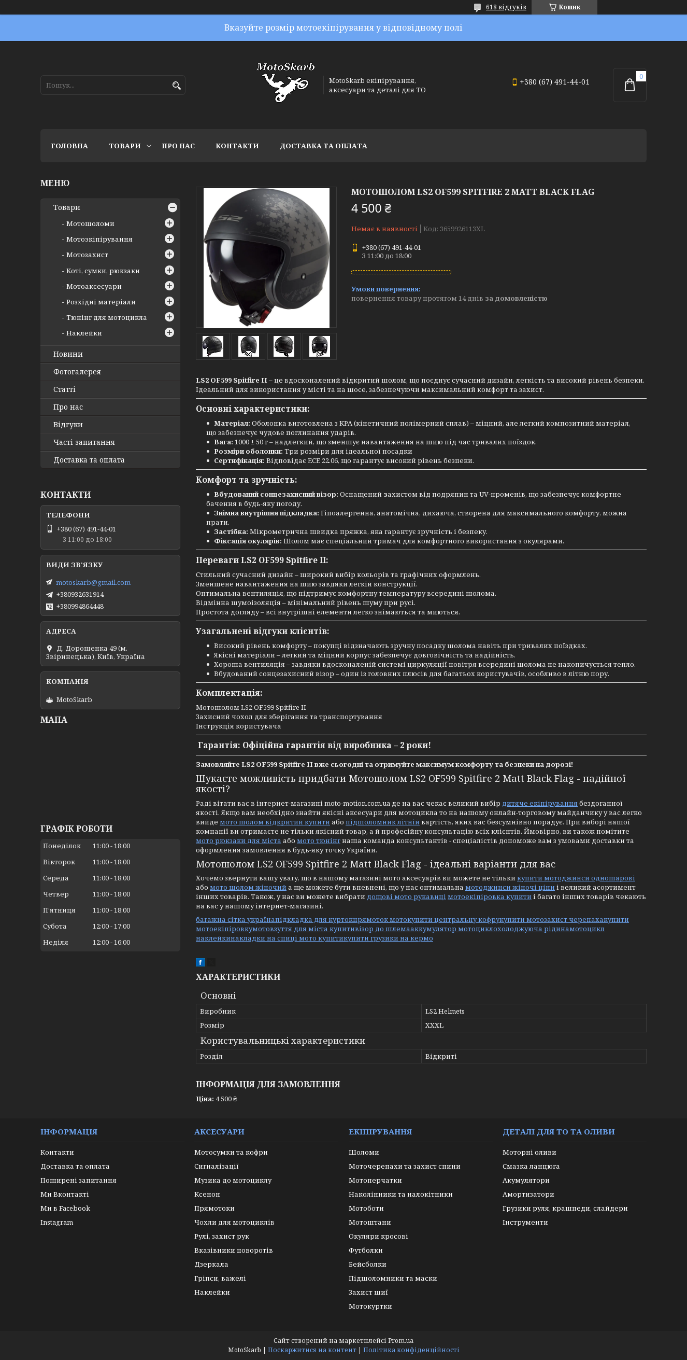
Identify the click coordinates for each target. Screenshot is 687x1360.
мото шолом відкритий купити (275, 821)
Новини (68, 354)
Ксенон (207, 1194)
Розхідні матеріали (101, 301)
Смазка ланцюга (531, 1166)
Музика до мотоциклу (232, 1180)
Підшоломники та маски (393, 1278)
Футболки (366, 1250)
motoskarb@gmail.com (93, 582)
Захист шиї (368, 1292)
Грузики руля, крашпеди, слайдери (565, 1208)
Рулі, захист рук (221, 1236)
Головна (69, 145)
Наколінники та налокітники (401, 1194)
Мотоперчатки (375, 1180)
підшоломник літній (383, 821)
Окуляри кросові (378, 1236)
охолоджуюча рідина (531, 928)
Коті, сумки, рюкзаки (103, 270)
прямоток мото (380, 919)
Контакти (237, 145)
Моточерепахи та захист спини (405, 1166)
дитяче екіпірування (540, 803)
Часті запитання (84, 442)
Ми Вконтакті (64, 1194)
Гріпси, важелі (220, 1278)
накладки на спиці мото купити (287, 938)
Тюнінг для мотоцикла (106, 317)
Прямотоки (214, 1208)
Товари (125, 145)
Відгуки (68, 424)
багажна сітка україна (235, 919)
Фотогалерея (77, 371)
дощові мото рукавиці (406, 896)
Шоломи (364, 1152)
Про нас (178, 145)
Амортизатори (528, 1194)
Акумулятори (526, 1180)
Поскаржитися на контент (312, 1349)
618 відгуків (506, 7)
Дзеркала (211, 1264)
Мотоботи (366, 1208)
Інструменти (525, 1222)
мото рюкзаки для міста (238, 840)
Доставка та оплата (323, 145)
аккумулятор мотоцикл (451, 928)
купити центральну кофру (453, 919)
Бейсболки (368, 1264)
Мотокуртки (370, 1306)
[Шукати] (176, 86)
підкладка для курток (314, 919)
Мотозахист (87, 254)
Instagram (56, 1222)
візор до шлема (382, 928)
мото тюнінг (318, 840)
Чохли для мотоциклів (234, 1222)
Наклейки (84, 333)
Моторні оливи (529, 1152)
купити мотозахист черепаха (551, 919)
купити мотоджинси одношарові (576, 877)
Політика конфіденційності (411, 1349)
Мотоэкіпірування (99, 239)
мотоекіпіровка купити (490, 896)
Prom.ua (400, 1340)
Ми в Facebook (65, 1208)
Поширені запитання (78, 1180)
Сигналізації (216, 1166)
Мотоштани (370, 1222)
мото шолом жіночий (248, 887)
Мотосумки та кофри (231, 1152)
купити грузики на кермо (388, 938)
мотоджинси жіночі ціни (510, 887)
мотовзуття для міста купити (303, 928)
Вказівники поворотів (233, 1250)
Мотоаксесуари (94, 286)
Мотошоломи (90, 223)
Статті (64, 389)
